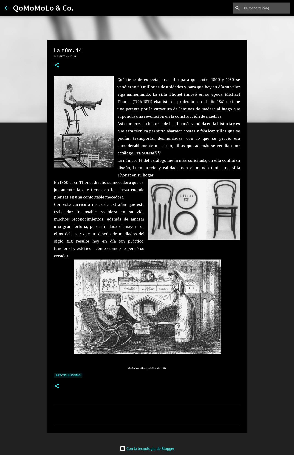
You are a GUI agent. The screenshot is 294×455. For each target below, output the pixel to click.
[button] (56, 65)
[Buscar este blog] (266, 8)
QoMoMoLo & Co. (43, 8)
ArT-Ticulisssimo (68, 375)
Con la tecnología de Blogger (147, 449)
